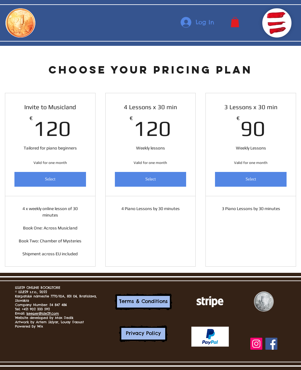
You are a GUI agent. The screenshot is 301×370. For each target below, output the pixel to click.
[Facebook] (271, 344)
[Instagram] (256, 344)
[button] (235, 22)
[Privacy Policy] (143, 334)
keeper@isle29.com (42, 313)
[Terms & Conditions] (143, 302)
